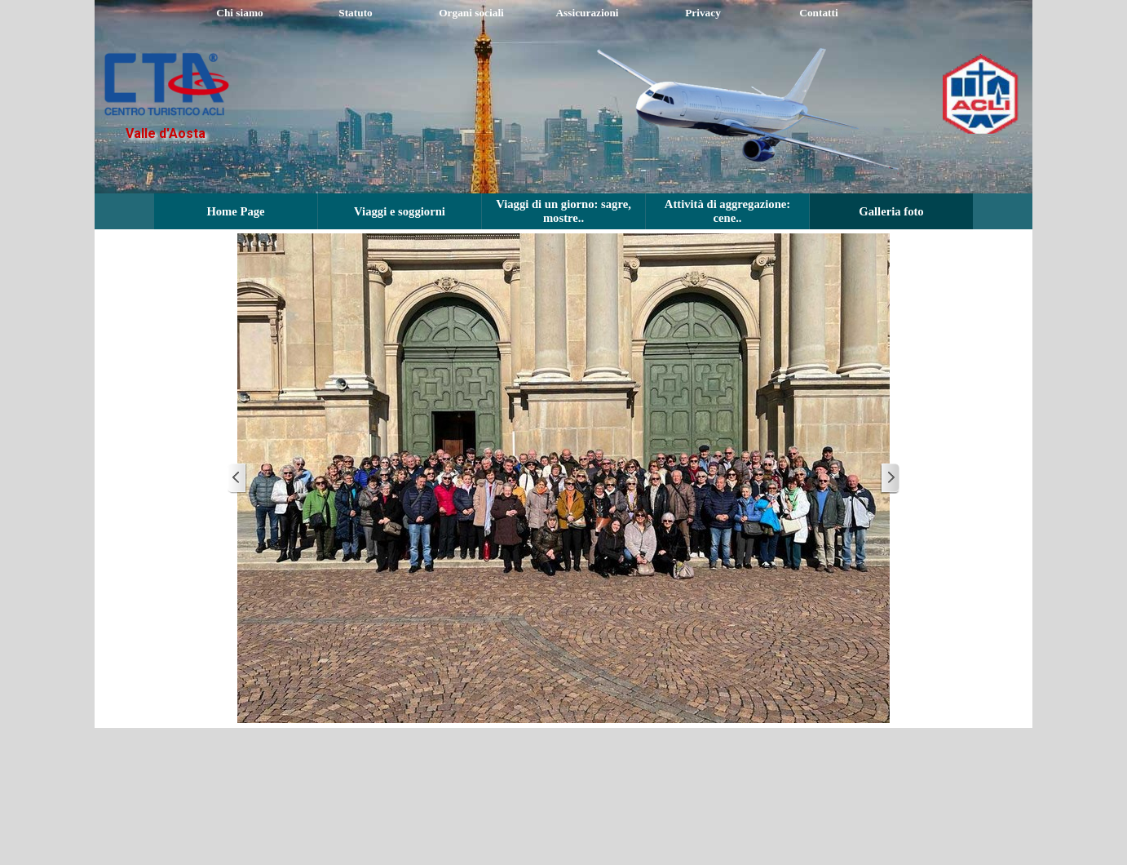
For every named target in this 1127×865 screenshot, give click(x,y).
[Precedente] (237, 479)
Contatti (818, 13)
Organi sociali (471, 13)
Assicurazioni (586, 13)
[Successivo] (889, 479)
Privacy (703, 13)
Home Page (235, 211)
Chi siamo (239, 13)
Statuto (355, 13)
